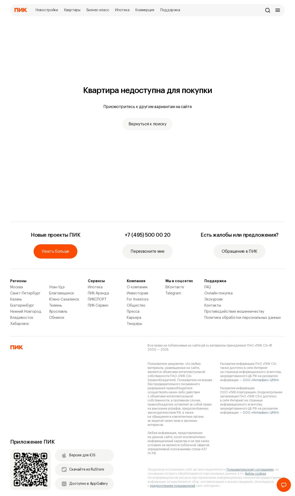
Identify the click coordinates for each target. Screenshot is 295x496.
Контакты (212, 305)
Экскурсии (213, 299)
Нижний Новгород (25, 311)
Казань (16, 299)
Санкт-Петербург (25, 293)
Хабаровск (19, 324)
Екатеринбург (22, 305)
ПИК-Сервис (98, 305)
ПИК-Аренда (98, 293)
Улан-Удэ (57, 287)
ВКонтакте (174, 287)
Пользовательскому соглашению (250, 469)
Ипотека (95, 287)
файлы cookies (255, 473)
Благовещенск (61, 293)
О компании (137, 287)
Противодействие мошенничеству (234, 311)
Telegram (173, 293)
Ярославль (58, 311)
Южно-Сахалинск (64, 299)
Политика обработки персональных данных (242, 318)
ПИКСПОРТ (97, 299)
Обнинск (56, 318)
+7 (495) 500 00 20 (148, 235)
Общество (136, 305)
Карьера (134, 318)
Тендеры (134, 324)
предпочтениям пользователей (172, 485)
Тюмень (55, 305)
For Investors (138, 299)
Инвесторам (137, 293)
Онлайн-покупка (218, 293)
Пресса (133, 311)
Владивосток (21, 318)
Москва (16, 287)
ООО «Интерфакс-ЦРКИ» (261, 380)
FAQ (207, 287)
